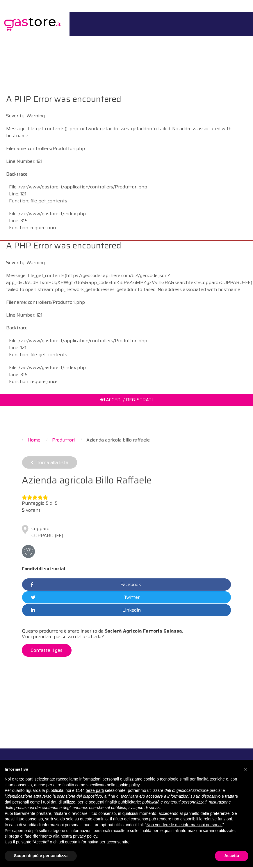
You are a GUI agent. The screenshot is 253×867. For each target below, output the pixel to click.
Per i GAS (122, 39)
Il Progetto (92, 39)
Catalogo (192, 39)
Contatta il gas (47, 650)
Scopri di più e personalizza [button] (40, 855)
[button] (245, 769)
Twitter (85, 597)
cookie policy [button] (127, 785)
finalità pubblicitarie (122, 802)
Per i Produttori (157, 39)
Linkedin (86, 610)
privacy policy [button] (85, 836)
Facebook (86, 584)
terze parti (95, 790)
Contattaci (235, 39)
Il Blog (213, 39)
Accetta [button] (231, 855)
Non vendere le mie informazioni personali (184, 824)
